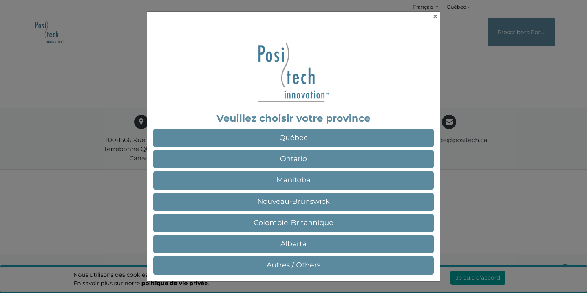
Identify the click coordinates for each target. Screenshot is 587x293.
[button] (293, 138)
